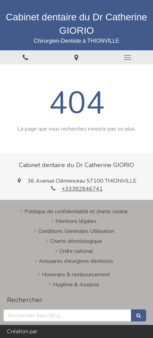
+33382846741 (82, 189)
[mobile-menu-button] (127, 57)
